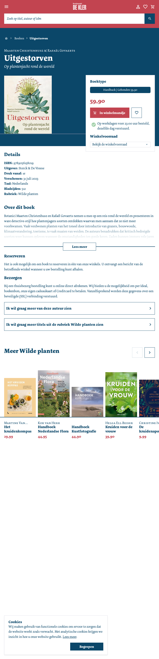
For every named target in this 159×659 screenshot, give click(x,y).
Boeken (19, 38)
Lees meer (79, 247)
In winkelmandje (108, 112)
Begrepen (87, 646)
